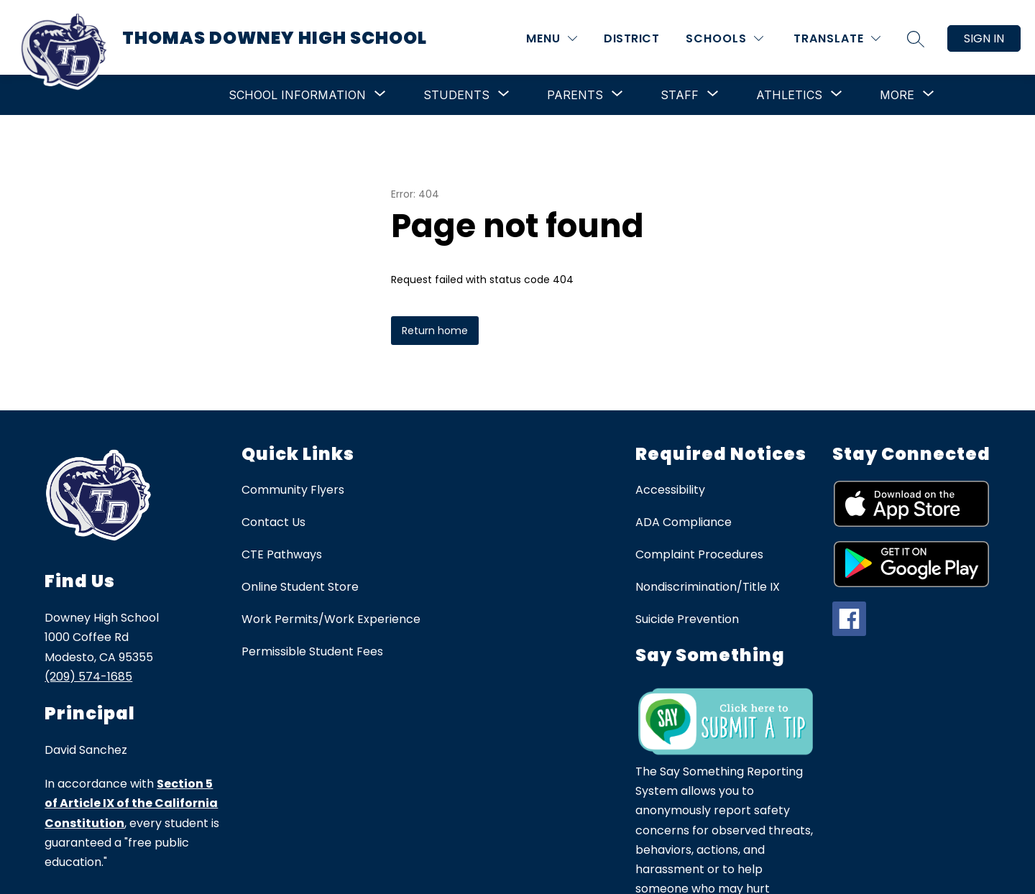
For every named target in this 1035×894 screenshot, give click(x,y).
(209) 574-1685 (88, 676)
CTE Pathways (282, 554)
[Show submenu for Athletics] (789, 94)
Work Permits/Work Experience (331, 619)
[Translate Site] (837, 38)
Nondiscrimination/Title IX (707, 587)
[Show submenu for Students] (456, 94)
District (631, 38)
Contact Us (273, 522)
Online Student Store (300, 587)
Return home (435, 330)
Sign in (984, 38)
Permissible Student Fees (312, 651)
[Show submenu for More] (897, 94)
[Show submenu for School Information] (297, 94)
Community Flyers (293, 489)
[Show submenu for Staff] (680, 94)
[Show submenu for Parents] (575, 94)
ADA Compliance (683, 522)
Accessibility (670, 489)
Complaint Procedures (699, 554)
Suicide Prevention (687, 619)
